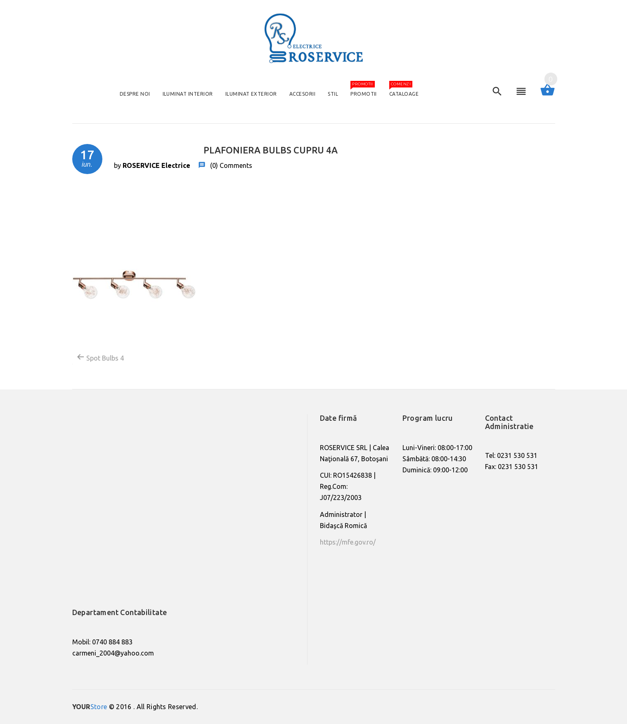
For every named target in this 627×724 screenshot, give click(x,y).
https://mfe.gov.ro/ (348, 542)
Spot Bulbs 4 (100, 357)
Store (89, 706)
